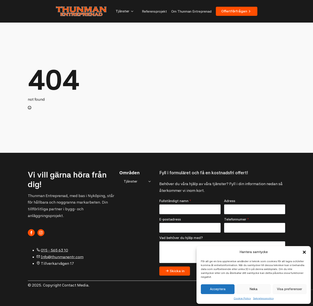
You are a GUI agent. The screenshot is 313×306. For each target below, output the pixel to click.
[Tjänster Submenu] (133, 11)
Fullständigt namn (175, 201)
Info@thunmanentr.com (62, 257)
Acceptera (218, 289)
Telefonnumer (236, 219)
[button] (304, 252)
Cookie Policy (242, 298)
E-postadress (170, 219)
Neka (254, 289)
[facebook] (31, 232)
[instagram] (40, 232)
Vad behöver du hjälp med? (181, 238)
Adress (229, 201)
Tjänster (122, 11)
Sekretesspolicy (263, 298)
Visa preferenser (289, 289)
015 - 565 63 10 (54, 250)
